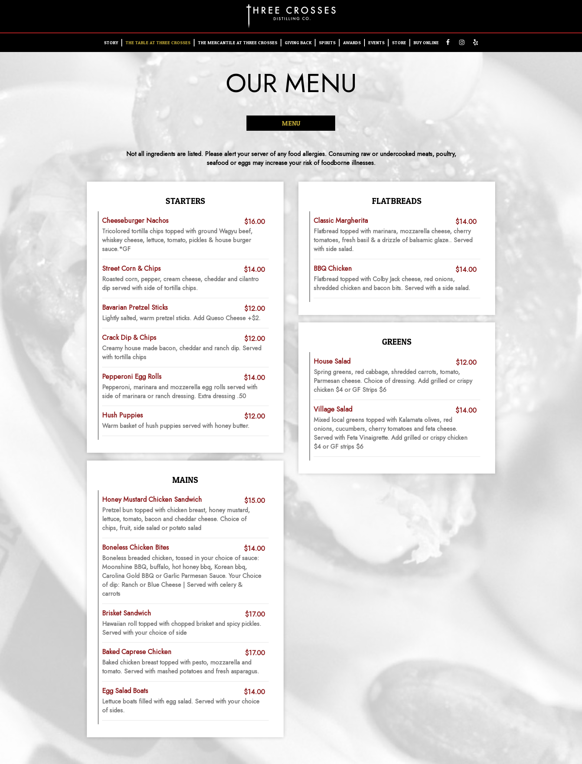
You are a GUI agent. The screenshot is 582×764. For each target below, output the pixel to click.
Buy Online (426, 42)
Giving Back (298, 42)
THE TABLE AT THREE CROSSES (157, 42)
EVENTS (376, 42)
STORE (399, 42)
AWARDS (352, 42)
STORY (111, 42)
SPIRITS (327, 42)
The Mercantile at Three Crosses (237, 42)
